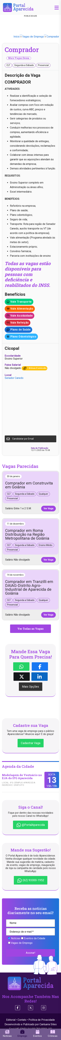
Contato (22, 1019)
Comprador (53, 36)
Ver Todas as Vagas (30, 628)
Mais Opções (30, 686)
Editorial (10, 1019)
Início (17, 36)
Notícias (14, 938)
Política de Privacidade (41, 1019)
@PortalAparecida (30, 825)
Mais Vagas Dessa (18, 58)
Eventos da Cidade (33, 938)
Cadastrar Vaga (30, 743)
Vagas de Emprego (33, 36)
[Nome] (30, 923)
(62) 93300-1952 (30, 880)
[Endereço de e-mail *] (30, 932)
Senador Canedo (14, 377)
